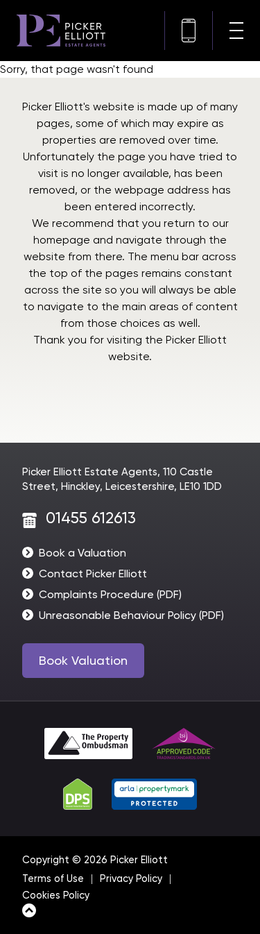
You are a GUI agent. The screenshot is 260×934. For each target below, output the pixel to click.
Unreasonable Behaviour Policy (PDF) (131, 615)
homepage (61, 239)
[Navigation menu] (236, 30)
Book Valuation (83, 660)
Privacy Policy (131, 879)
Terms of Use (53, 879)
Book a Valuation (82, 552)
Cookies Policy (55, 895)
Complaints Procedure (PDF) (110, 594)
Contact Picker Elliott (93, 573)
